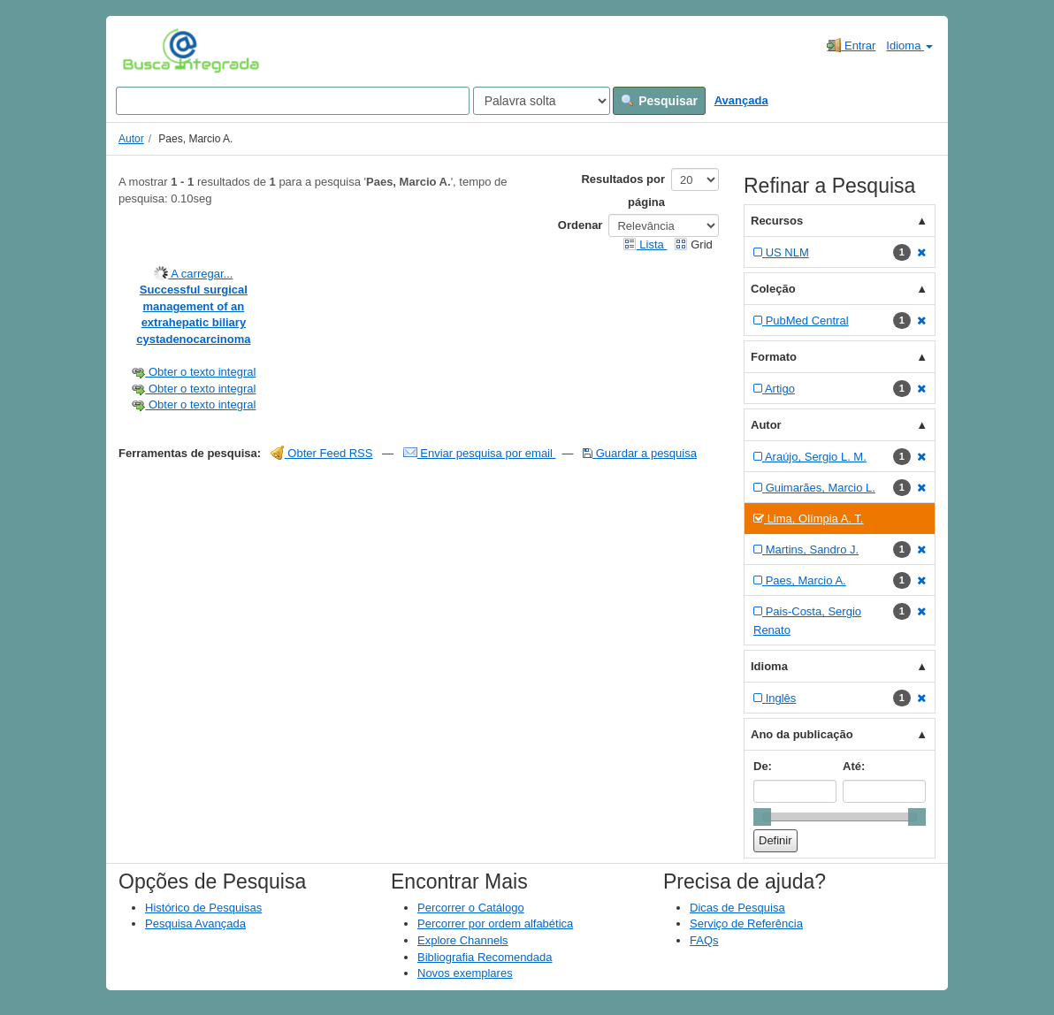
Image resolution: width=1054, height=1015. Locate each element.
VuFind (150, 50)
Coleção (773, 288)
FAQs (704, 940)
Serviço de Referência (746, 923)
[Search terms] (293, 101)
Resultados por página (623, 190)
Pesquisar (659, 101)
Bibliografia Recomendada (484, 957)
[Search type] (541, 101)
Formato (774, 356)
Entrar (851, 45)
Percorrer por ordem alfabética (495, 923)
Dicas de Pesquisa (737, 907)
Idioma (909, 45)
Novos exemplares (465, 973)
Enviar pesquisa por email (479, 453)
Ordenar (580, 225)
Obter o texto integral (193, 371)
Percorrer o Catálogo (470, 907)
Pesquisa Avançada (195, 923)
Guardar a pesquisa (640, 453)
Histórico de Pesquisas (203, 907)
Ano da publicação (802, 734)
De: (762, 766)
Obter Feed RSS (322, 453)
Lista (645, 244)
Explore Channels (462, 940)
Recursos (777, 220)
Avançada (741, 100)
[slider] (762, 817)
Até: (854, 766)
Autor (131, 139)
